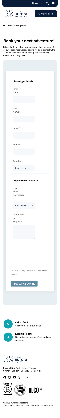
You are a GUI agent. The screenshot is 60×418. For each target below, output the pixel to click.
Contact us (36, 371)
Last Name (16, 110)
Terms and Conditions (13, 405)
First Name (16, 90)
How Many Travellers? (18, 191)
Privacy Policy (32, 405)
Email (15, 128)
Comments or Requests (18, 218)
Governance (47, 405)
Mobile (16, 144)
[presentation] (32, 257)
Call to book (45, 14)
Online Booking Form (16, 25)
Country (17, 161)
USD (37, 3)
